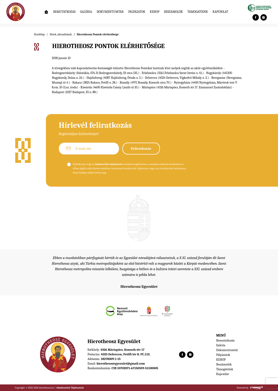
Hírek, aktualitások (61, 34)
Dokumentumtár (110, 12)
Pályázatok (136, 12)
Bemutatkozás (64, 12)
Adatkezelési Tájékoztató (70, 387)
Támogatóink (197, 12)
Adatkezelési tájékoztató (108, 164)
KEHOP (154, 12)
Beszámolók (173, 12)
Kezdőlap (39, 34)
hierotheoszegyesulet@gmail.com (121, 363)
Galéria (86, 12)
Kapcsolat (220, 12)
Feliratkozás (141, 148)
